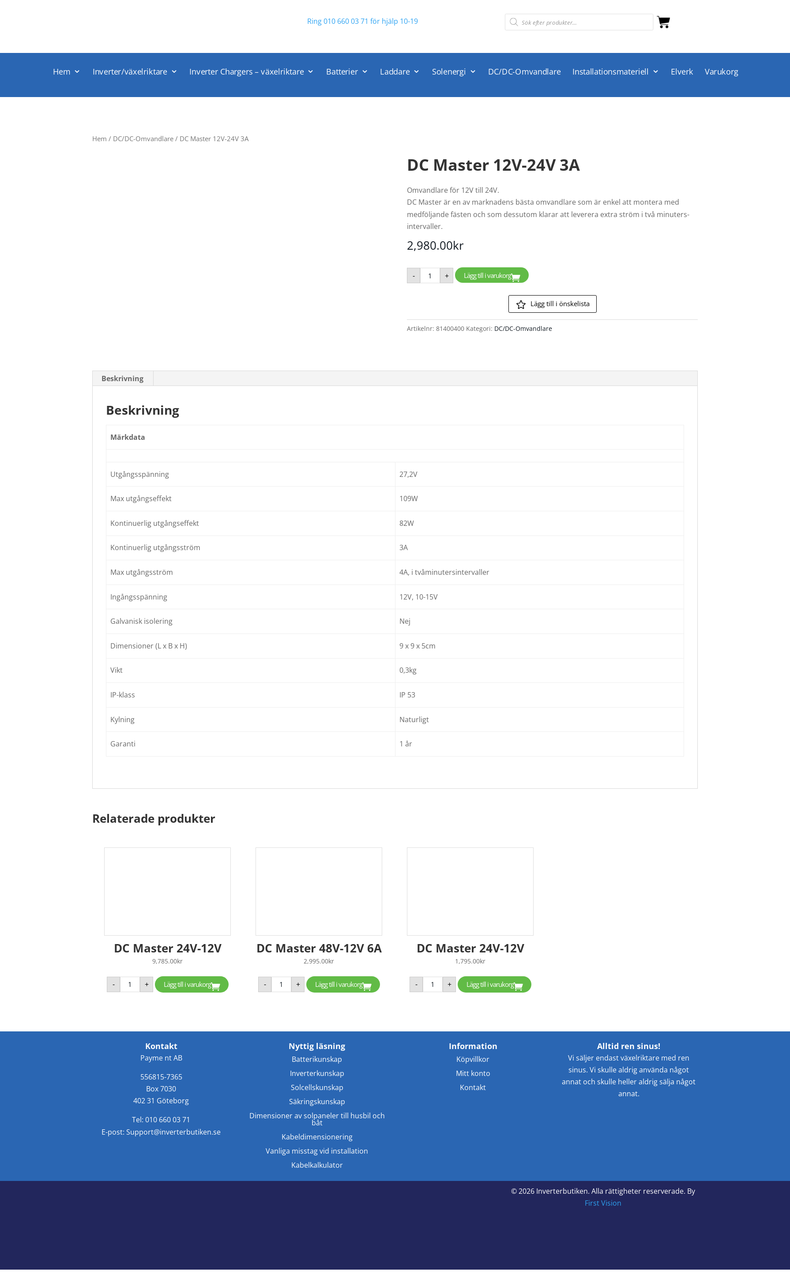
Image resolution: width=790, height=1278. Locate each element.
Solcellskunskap (317, 1088)
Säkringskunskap (317, 1102)
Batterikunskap (317, 1060)
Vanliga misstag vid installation (317, 1151)
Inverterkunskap (317, 1074)
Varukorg (721, 72)
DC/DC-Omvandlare (524, 72)
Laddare (395, 72)
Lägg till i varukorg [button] (187, 984)
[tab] (123, 378)
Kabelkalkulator (317, 1166)
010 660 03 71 (167, 1119)
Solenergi (449, 72)
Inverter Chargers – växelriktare (246, 72)
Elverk (682, 72)
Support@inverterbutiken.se (173, 1132)
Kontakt (473, 1088)
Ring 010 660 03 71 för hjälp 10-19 (362, 21)
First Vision (603, 1203)
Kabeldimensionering (317, 1137)
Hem (62, 72)
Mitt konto (473, 1074)
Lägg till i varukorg (487, 275)
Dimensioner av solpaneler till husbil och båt (317, 1120)
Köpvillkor (472, 1060)
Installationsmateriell (610, 72)
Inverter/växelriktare (130, 72)
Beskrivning (122, 378)
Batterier (342, 72)
